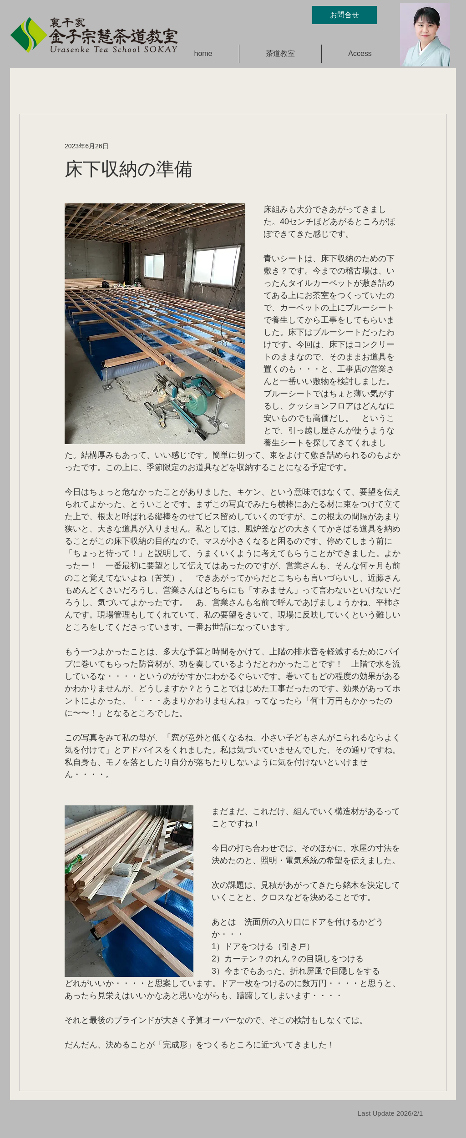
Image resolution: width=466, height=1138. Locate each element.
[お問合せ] (344, 15)
